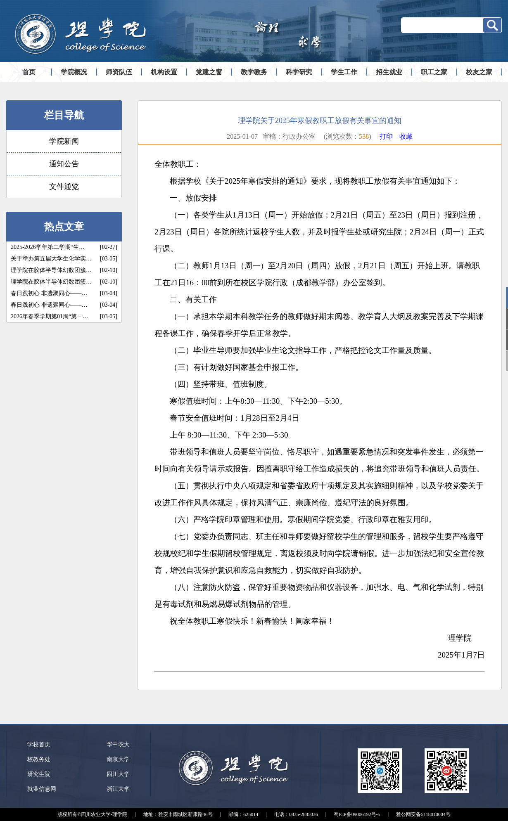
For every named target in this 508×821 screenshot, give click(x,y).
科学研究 (299, 72)
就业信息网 (41, 789)
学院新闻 (64, 141)
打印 (386, 136)
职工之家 (434, 72)
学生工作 (344, 72)
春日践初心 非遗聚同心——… (49, 293)
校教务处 (38, 759)
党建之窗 (209, 72)
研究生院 (38, 774)
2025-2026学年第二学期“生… (48, 247)
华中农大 (118, 744)
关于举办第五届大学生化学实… (51, 259)
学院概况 (74, 72)
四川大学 (118, 774)
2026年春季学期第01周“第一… (49, 316)
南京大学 (118, 759)
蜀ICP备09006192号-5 (357, 814)
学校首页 (38, 744)
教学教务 (254, 72)
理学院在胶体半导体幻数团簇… (51, 270)
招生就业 (389, 72)
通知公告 (64, 164)
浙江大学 (118, 789)
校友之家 (479, 72)
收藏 (406, 136)
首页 (29, 72)
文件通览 (64, 186)
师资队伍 (119, 72)
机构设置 (164, 72)
